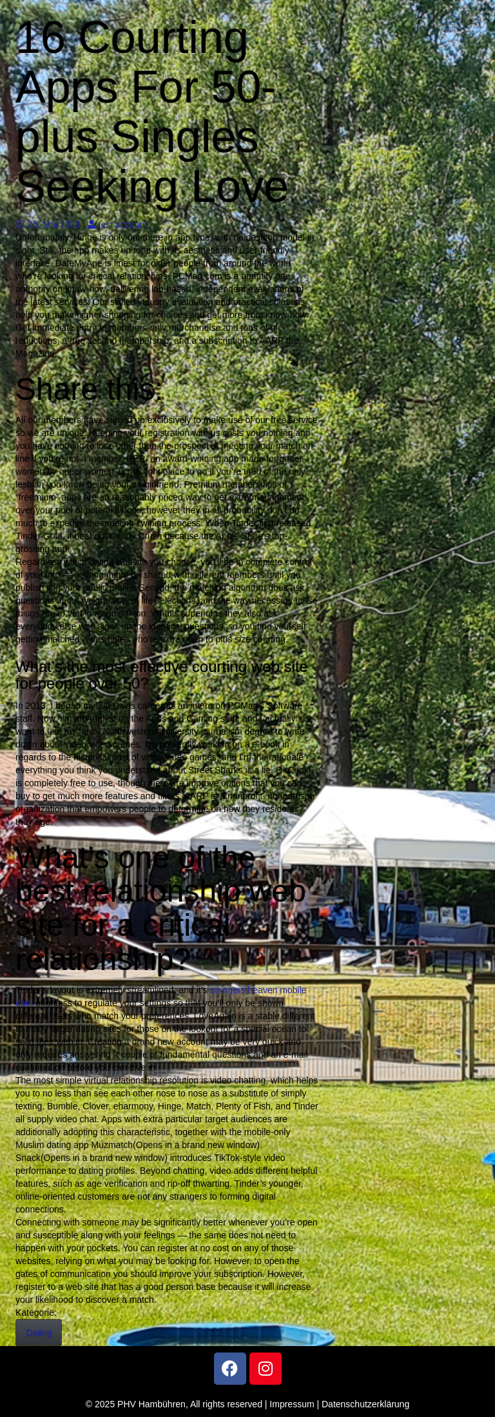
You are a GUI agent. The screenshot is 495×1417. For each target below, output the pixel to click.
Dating (39, 1332)
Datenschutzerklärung (365, 1404)
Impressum (291, 1404)
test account (118, 224)
